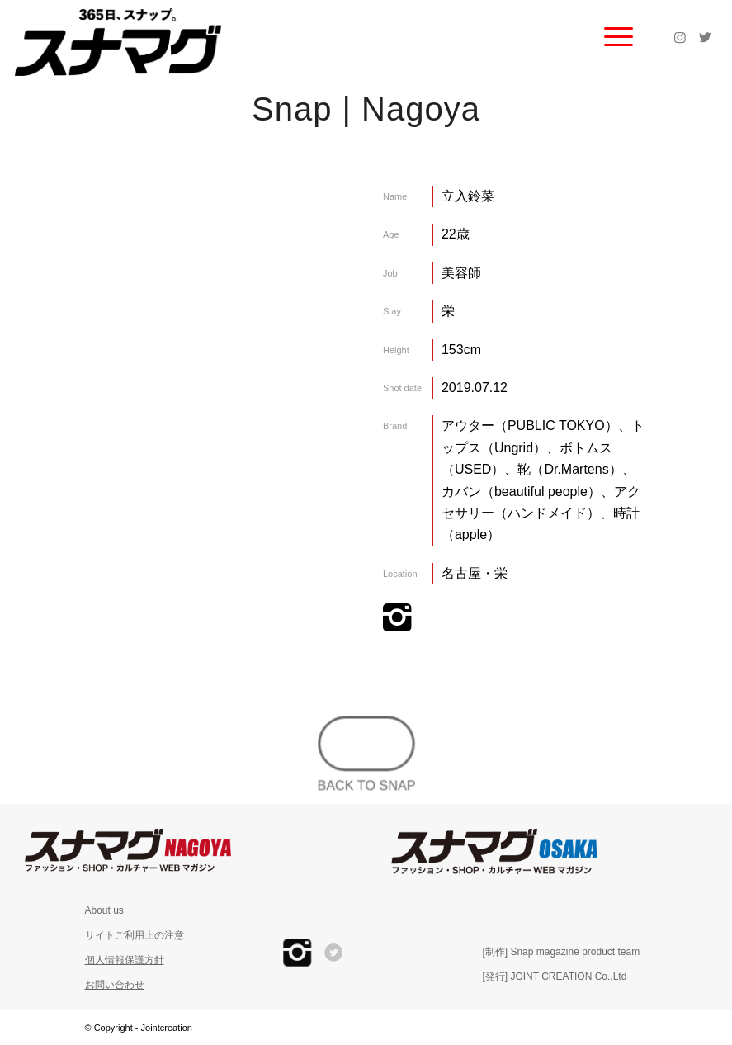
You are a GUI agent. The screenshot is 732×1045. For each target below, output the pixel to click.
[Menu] (610, 37)
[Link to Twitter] (704, 37)
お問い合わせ (114, 985)
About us (104, 910)
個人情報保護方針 (124, 960)
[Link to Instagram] (680, 37)
